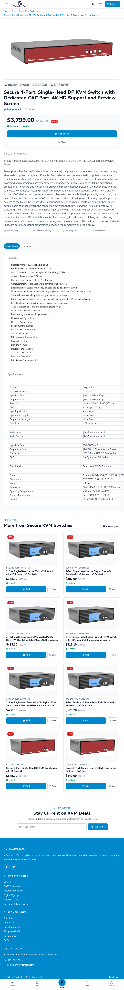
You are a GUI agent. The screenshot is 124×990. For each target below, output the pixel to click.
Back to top (114, 977)
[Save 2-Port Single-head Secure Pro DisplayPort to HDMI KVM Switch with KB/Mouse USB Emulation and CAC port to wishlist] (52, 655)
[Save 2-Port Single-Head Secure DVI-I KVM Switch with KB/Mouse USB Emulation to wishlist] (52, 589)
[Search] (93, 4)
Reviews (27, 246)
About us (8, 918)
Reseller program (12, 927)
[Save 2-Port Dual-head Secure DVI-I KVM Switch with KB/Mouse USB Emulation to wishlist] (112, 720)
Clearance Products (13, 890)
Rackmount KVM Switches (17, 904)
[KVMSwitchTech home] (20, 4)
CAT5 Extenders (12, 886)
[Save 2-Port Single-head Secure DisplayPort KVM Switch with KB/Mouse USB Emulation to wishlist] (112, 589)
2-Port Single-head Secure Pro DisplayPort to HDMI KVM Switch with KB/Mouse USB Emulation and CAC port (32, 640)
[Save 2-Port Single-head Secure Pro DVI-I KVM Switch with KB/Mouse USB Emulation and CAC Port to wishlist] (112, 655)
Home (6, 11)
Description (12, 246)
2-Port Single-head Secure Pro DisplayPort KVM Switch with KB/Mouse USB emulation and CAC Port (31, 705)
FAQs (6, 940)
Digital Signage (11, 895)
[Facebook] (7, 867)
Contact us (9, 922)
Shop (14, 11)
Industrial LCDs (11, 899)
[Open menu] (7, 4)
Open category (111, 526)
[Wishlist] (101, 4)
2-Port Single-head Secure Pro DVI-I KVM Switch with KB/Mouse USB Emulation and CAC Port (91, 639)
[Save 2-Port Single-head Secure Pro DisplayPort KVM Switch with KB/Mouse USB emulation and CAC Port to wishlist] (52, 720)
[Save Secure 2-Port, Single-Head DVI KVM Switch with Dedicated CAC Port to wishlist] (112, 786)
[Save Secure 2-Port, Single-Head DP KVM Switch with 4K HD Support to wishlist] (52, 786)
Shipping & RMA (12, 931)
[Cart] (112, 4)
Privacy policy (10, 936)
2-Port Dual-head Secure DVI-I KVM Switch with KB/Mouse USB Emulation (91, 704)
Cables (7, 881)
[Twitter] (14, 867)
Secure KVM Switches (28, 11)
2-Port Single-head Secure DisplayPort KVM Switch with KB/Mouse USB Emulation (89, 573)
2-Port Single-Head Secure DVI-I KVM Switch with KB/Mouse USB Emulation (29, 573)
